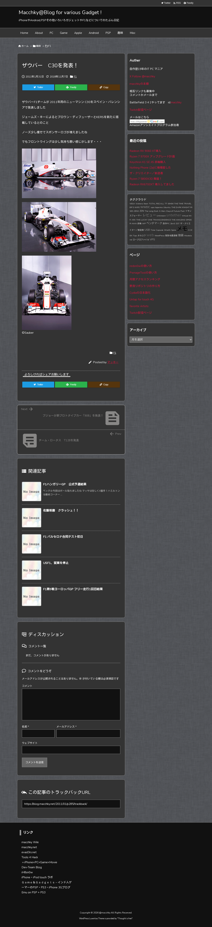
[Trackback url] (71, 804)
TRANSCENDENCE (162, 219)
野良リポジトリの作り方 (145, 286)
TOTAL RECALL (156, 203)
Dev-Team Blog (32, 867)
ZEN (142, 210)
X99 (134, 219)
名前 (25, 726)
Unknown (161, 215)
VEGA (132, 203)
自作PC (166, 223)
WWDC (145, 207)
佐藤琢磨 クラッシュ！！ (61, 511)
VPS (152, 239)
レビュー (149, 215)
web (150, 235)
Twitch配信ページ (141, 110)
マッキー (112, 362)
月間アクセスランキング (145, 279)
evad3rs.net (29, 852)
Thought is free (125, 918)
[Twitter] (38, 87)
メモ (182, 229)
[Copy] (104, 87)
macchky (176, 102)
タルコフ (142, 235)
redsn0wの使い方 (141, 266)
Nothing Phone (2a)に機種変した (150, 168)
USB (147, 230)
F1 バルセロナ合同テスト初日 (63, 537)
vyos (152, 207)
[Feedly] (71, 87)
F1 (49, 46)
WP (144, 223)
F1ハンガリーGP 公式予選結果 (64, 484)
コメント (27, 686)
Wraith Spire (170, 230)
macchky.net (29, 847)
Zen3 (172, 223)
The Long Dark (151, 211)
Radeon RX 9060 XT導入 (145, 151)
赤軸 (139, 223)
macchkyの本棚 (139, 84)
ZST (178, 223)
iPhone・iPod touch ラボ (37, 877)
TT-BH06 (169, 203)
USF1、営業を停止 (56, 563)
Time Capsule (157, 230)
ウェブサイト (29, 743)
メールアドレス (66, 726)
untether (174, 215)
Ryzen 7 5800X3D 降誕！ (146, 179)
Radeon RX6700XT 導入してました (152, 184)
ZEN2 (136, 211)
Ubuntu (167, 207)
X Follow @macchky (142, 76)
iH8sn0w (27, 872)
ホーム (25, 46)
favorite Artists (139, 306)
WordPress (159, 235)
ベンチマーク (154, 223)
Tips (135, 235)
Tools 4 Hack (30, 857)
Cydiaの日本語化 (140, 293)
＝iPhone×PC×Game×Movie (39, 862)
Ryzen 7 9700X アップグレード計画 (152, 156)
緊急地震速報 (171, 235)
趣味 (38, 46)
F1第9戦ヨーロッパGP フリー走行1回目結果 (73, 589)
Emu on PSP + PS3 (33, 892)
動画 (180, 235)
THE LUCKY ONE (144, 219)
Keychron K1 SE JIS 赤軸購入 (148, 162)
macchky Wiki (30, 842)
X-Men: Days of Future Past (172, 211)
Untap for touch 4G (142, 299)
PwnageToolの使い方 (143, 273)
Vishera (139, 203)
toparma (159, 207)
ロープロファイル (141, 239)
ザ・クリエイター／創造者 (146, 173)
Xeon (145, 203)
